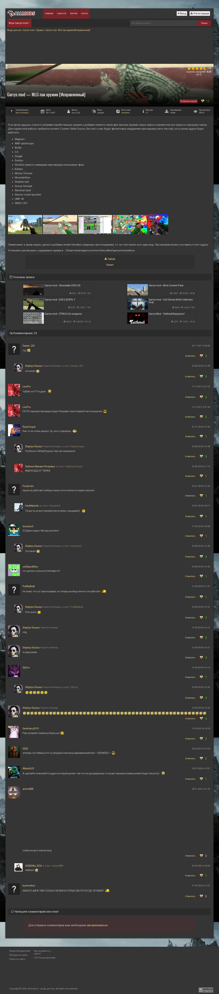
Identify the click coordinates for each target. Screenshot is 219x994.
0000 (25, 748)
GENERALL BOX (33, 865)
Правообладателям (19, 951)
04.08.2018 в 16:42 (201, 566)
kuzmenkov (29, 885)
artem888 (28, 789)
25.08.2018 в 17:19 (201, 466)
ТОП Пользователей (44, 957)
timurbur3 (28, 526)
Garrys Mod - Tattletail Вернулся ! (167, 313)
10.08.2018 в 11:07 (201, 586)
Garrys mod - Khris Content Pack (166, 285)
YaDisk (111, 259)
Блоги (84, 13)
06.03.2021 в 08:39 (201, 866)
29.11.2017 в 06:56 (201, 346)
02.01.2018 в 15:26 (201, 486)
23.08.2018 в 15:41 (201, 607)
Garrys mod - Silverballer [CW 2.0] (62, 285)
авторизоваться (97, 925)
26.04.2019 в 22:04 (201, 748)
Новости (61, 13)
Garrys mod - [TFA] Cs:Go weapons (63, 313)
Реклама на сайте (18, 955)
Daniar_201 (29, 345)
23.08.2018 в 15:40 (201, 446)
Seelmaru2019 (31, 728)
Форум (73, 13)
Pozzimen (28, 486)
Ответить (190, 356)
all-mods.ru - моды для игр (41, 988)
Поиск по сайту (17, 959)
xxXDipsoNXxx (30, 566)
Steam (110, 264)
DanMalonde (32, 505)
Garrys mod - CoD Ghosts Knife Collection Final (171, 301)
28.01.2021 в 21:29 (201, 789)
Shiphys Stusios (33, 366)
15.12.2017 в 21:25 (201, 386)
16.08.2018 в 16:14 (201, 667)
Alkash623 (28, 768)
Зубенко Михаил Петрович (40, 466)
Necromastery (22, 113)
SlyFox (26, 667)
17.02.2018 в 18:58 (201, 526)
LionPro (27, 386)
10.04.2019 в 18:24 (201, 728)
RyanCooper (29, 426)
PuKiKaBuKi (29, 586)
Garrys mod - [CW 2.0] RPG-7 (60, 299)
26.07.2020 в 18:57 (201, 768)
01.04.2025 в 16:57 (201, 885)
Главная (49, 13)
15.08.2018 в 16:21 (201, 627)
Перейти (125, 113)
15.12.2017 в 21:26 (201, 407)
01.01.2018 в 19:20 (201, 427)
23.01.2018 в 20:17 (201, 506)
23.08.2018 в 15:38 (201, 366)
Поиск (204, 23)
